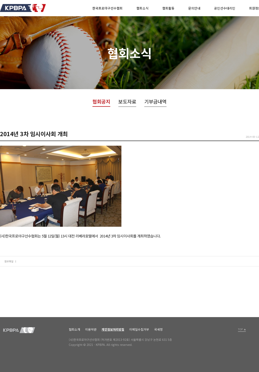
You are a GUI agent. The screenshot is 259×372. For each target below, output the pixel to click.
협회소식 (142, 8)
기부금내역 (155, 101)
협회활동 (168, 8)
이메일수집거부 (139, 329)
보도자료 (127, 101)
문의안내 (194, 8)
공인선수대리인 (224, 8)
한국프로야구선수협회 (107, 8)
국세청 (158, 329)
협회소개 (74, 329)
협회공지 (101, 101)
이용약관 (91, 329)
